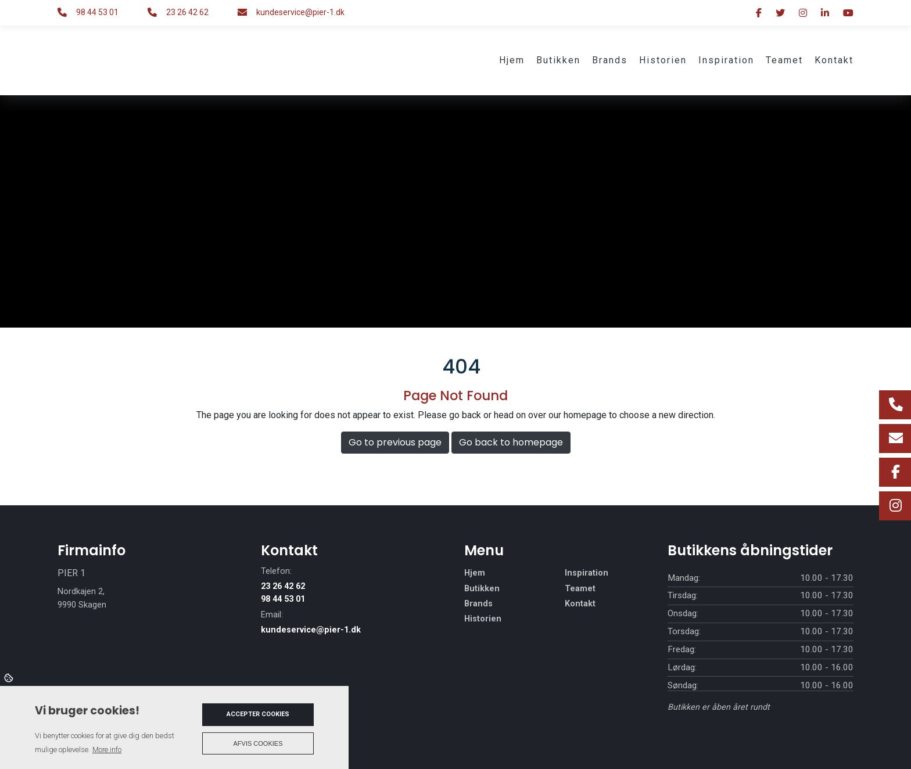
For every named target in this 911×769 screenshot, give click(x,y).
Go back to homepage (511, 442)
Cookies (9, 677)
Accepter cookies (258, 714)
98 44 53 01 (97, 12)
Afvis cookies (258, 743)
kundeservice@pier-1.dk (300, 12)
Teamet (580, 589)
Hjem (474, 573)
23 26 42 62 (187, 12)
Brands (478, 604)
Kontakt (580, 604)
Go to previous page (395, 442)
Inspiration (586, 573)
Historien (482, 619)
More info (106, 749)
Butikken (482, 589)
